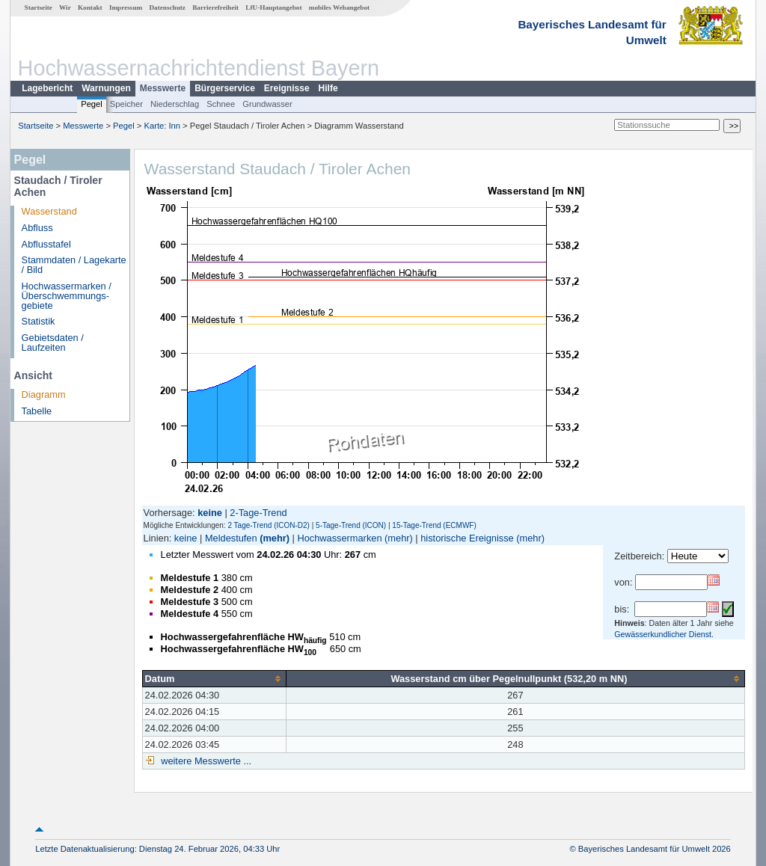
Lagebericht (47, 88)
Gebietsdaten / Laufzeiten (53, 342)
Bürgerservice (224, 88)
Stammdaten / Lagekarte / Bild (74, 264)
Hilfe (328, 88)
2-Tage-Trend (258, 512)
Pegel (91, 103)
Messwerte (163, 88)
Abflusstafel (46, 244)
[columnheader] (214, 678)
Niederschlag (174, 103)
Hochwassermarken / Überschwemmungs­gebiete (66, 295)
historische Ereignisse (466, 538)
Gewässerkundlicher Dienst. (664, 634)
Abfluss (37, 227)
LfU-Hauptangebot (273, 7)
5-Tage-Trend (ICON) (351, 525)
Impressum (125, 7)
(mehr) (274, 538)
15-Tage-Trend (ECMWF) (434, 525)
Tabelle (37, 411)
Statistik (38, 321)
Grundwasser (267, 103)
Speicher (126, 103)
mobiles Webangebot (339, 7)
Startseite (38, 7)
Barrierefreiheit (215, 7)
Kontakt (90, 7)
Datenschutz (167, 7)
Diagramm (44, 394)
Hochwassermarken (339, 538)
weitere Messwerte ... (205, 761)
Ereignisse (287, 88)
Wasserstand (49, 211)
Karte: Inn (162, 125)
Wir (65, 7)
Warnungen (106, 88)
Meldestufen (231, 538)
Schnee (220, 103)
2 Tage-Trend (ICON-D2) (268, 525)
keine (185, 538)
